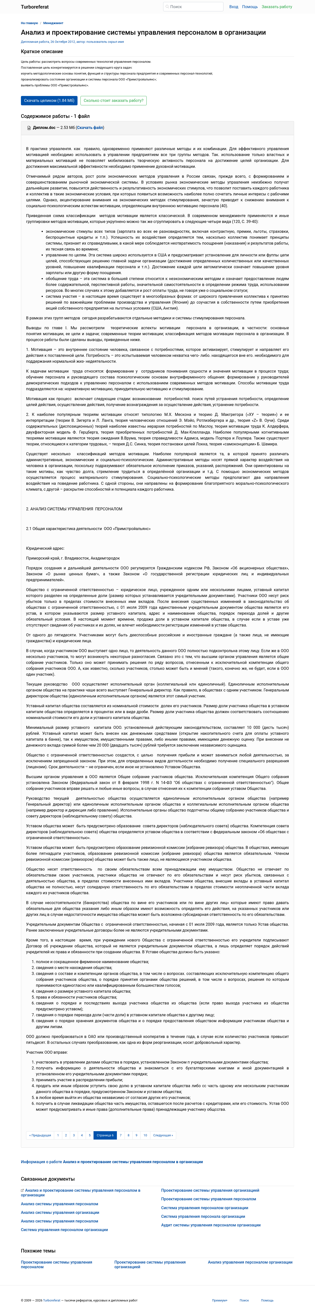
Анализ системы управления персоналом (59, 1204)
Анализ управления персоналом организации (250, 1262)
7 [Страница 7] (121, 1135)
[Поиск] (193, 6)
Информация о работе (112, 1161)
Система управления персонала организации (203, 1216)
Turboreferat (51, 1300)
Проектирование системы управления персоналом (208, 1199)
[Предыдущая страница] (40, 1135)
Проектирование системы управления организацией (210, 1190)
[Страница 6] (105, 1135)
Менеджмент (53, 23)
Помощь (250, 6)
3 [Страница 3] (74, 1135)
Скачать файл (90, 127)
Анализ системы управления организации (60, 1212)
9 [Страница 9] (136, 1135)
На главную (29, 23)
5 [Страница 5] (90, 1135)
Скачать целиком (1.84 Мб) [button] (49, 100)
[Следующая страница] (163, 1135)
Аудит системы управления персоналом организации (211, 1225)
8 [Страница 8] (128, 1135)
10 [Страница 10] (145, 1135)
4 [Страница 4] (82, 1135)
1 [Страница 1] (58, 1135)
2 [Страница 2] (66, 1135)
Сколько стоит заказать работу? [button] (113, 100)
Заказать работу (277, 6)
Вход (233, 6)
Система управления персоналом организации (64, 1229)
